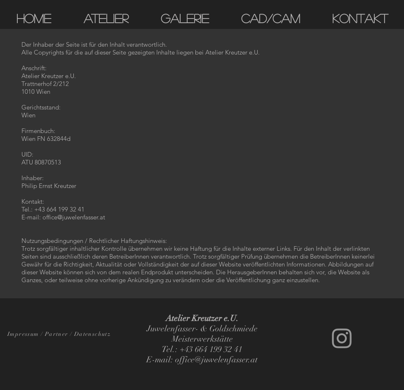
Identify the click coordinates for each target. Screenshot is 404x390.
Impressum (23, 334)
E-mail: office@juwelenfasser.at (63, 217)
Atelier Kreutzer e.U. (232, 52)
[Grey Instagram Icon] (342, 338)
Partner (56, 334)
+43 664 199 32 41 (59, 209)
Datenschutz (92, 334)
